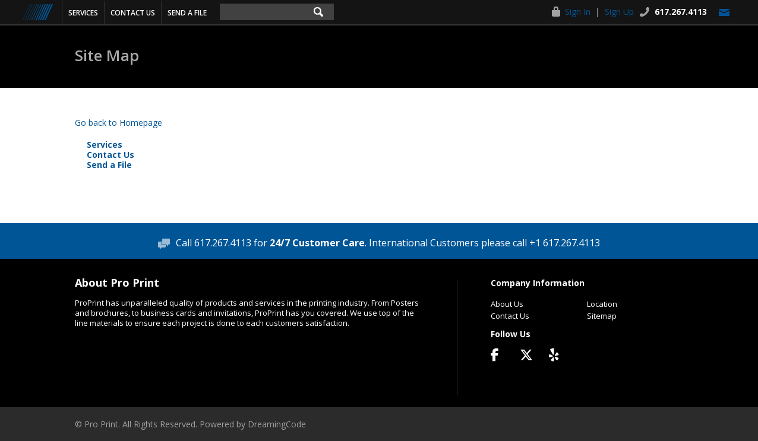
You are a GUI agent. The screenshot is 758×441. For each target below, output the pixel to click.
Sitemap (602, 315)
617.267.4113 (681, 11)
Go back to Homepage (118, 122)
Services (83, 13)
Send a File (187, 13)
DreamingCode (277, 424)
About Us (507, 304)
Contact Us (132, 13)
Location (602, 304)
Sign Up (619, 11)
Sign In (577, 11)
